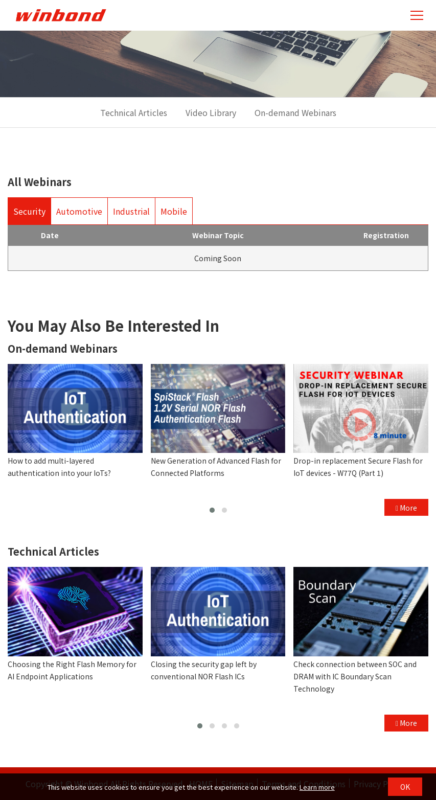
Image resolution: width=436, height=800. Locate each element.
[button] (212, 510)
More (406, 507)
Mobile (173, 211)
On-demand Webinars (295, 112)
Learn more (317, 787)
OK (405, 787)
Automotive (79, 211)
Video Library (211, 112)
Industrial (131, 211)
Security (29, 211)
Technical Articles (133, 112)
